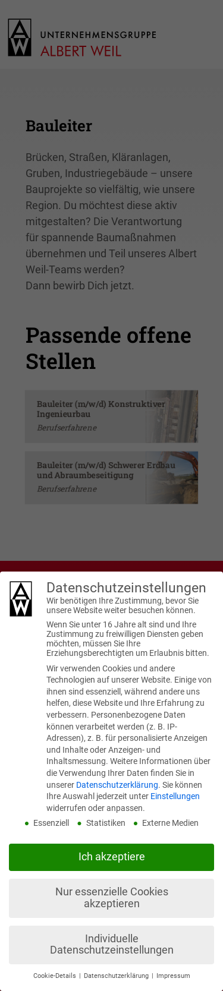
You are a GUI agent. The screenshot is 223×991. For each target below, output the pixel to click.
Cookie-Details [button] (55, 976)
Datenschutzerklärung (117, 785)
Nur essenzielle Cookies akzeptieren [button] (111, 898)
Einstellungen (175, 796)
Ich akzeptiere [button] (111, 857)
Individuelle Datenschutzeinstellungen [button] (112, 945)
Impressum (173, 976)
